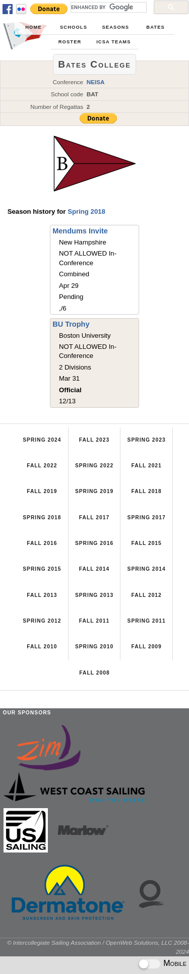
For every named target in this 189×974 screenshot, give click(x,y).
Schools (73, 27)
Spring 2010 (94, 646)
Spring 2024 (42, 440)
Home (33, 27)
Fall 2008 (94, 673)
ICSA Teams (113, 41)
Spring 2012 (42, 621)
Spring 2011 (147, 621)
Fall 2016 (42, 543)
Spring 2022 (94, 465)
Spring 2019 (94, 491)
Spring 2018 (86, 211)
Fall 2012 (146, 595)
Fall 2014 (94, 569)
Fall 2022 (42, 465)
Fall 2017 (94, 517)
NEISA (96, 82)
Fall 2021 (146, 465)
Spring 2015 (42, 569)
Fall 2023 (94, 440)
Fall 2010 (42, 646)
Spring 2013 (94, 595)
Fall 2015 (146, 543)
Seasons (115, 27)
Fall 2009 (146, 646)
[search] (107, 7)
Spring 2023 (147, 440)
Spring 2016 (94, 543)
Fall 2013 (42, 595)
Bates (155, 27)
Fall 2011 (94, 621)
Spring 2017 (147, 517)
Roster (70, 41)
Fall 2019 (42, 491)
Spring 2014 (147, 569)
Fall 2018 (146, 491)
